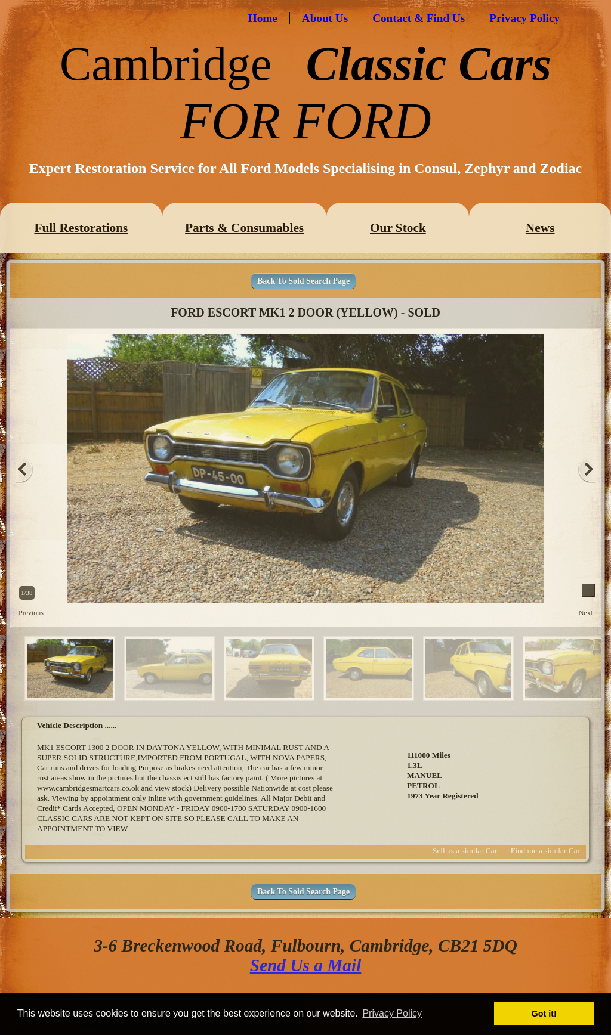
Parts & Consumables (244, 228)
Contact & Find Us (418, 18)
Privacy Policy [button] (392, 1013)
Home (262, 18)
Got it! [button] (544, 1013)
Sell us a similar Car (465, 850)
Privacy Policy (524, 18)
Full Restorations (81, 228)
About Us (325, 18)
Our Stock (398, 228)
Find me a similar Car (545, 850)
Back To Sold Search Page (303, 281)
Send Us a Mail (306, 965)
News (540, 228)
